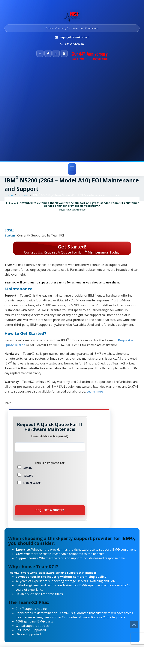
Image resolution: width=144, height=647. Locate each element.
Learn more (94, 391)
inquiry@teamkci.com (74, 37)
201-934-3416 (74, 44)
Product (22, 195)
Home (8, 195)
